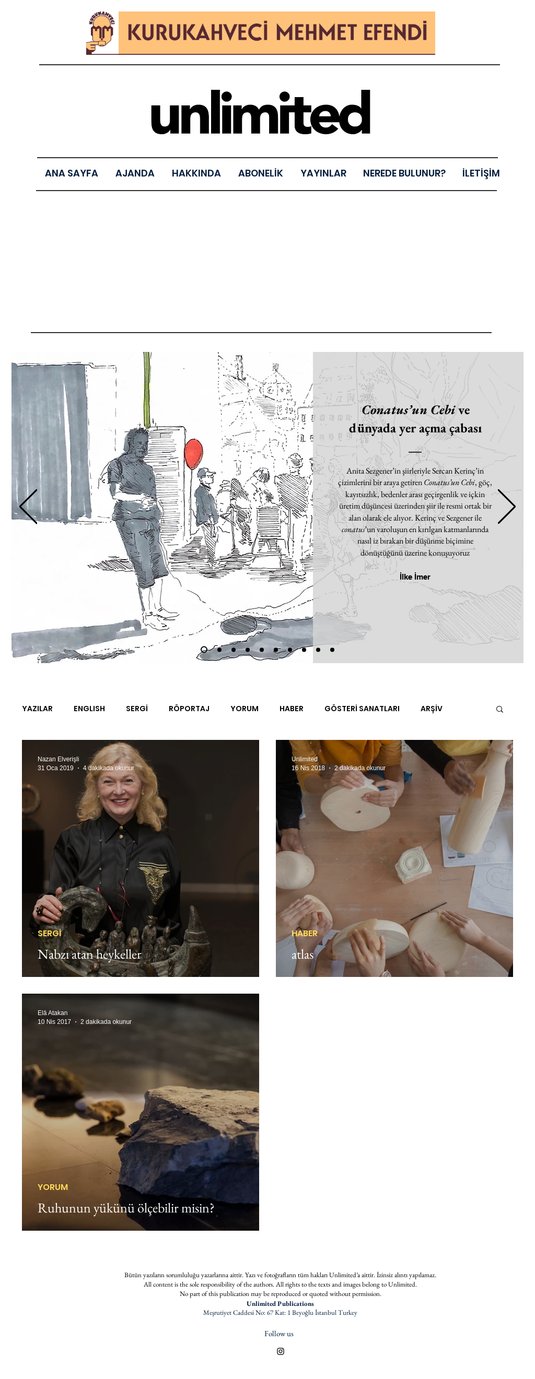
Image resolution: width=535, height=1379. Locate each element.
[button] (323, 173)
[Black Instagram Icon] (280, 1351)
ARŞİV (432, 708)
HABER (292, 708)
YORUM (244, 708)
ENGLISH (89, 708)
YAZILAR (37, 708)
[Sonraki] (507, 507)
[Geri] (28, 507)
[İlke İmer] (415, 576)
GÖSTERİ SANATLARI (362, 708)
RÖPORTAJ (189, 708)
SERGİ (137, 708)
